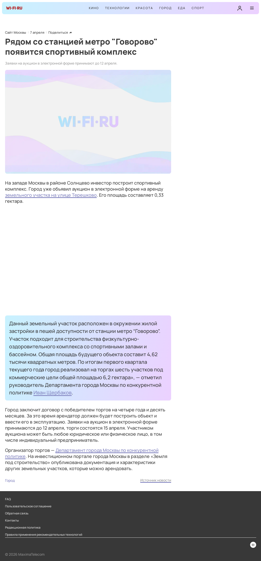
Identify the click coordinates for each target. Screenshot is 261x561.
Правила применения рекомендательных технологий (43, 535)
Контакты (12, 520)
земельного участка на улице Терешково (51, 195)
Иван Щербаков (52, 392)
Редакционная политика (23, 528)
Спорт (198, 8)
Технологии (117, 8)
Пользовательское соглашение (28, 506)
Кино (94, 8)
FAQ (8, 499)
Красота (144, 8)
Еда (182, 8)
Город (165, 8)
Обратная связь (17, 513)
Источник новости (155, 480)
